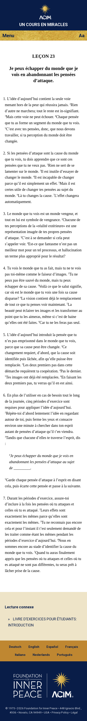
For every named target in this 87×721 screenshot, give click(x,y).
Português (64, 655)
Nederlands (41, 655)
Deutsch (15, 647)
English (33, 647)
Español (52, 647)
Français (71, 647)
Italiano (20, 655)
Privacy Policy (60, 712)
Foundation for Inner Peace (40, 708)
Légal (74, 712)
